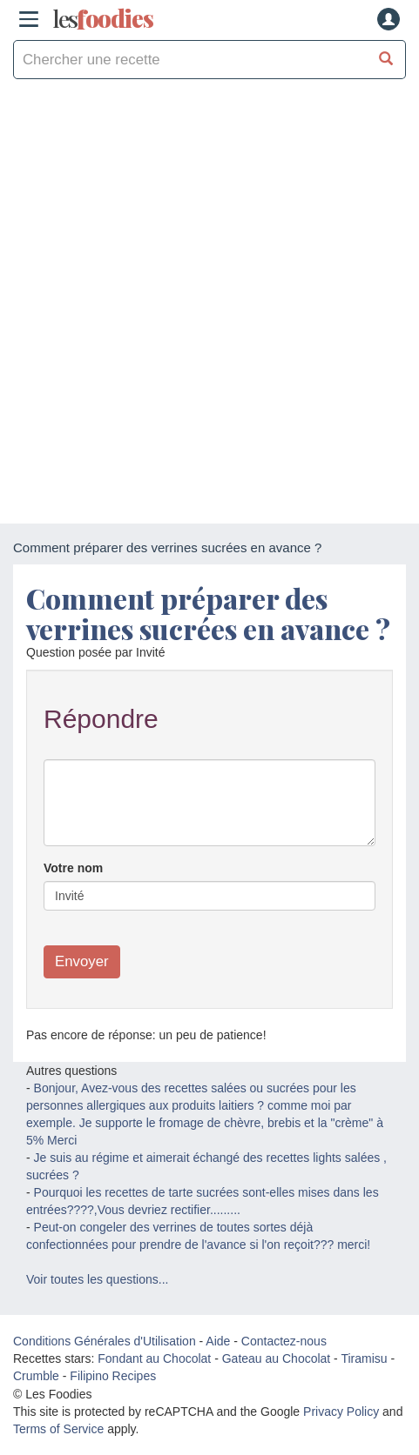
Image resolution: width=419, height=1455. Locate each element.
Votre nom (73, 868)
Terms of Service (58, 1429)
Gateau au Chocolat (276, 1358)
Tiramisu (364, 1358)
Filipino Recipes (113, 1376)
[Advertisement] (209, 306)
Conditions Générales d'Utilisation (104, 1341)
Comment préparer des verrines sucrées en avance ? (208, 613)
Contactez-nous (284, 1341)
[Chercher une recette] (386, 59)
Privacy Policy (341, 1411)
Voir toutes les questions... (97, 1279)
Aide (218, 1341)
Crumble (36, 1376)
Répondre (101, 718)
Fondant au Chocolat (154, 1358)
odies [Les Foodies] (102, 19)
